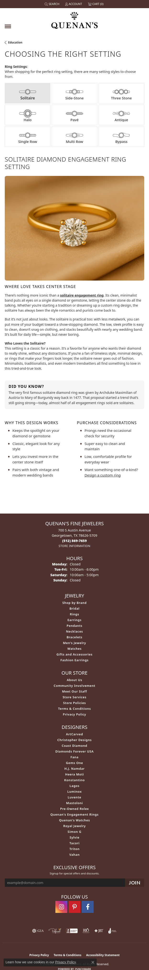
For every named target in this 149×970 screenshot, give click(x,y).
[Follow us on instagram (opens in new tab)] (61, 907)
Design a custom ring (103, 475)
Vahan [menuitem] (74, 854)
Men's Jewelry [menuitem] (74, 643)
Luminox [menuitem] (74, 791)
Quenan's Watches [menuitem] (74, 820)
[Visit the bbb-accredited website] (72, 930)
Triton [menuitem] (74, 849)
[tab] (27, 93)
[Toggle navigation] (8, 26)
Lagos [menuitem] (74, 786)
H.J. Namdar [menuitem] (74, 768)
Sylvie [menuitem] (74, 837)
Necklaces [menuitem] (74, 631)
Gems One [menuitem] (74, 763)
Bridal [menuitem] (74, 608)
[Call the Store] (74, 540)
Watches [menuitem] (74, 648)
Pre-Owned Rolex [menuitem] (74, 809)
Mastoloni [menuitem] (74, 803)
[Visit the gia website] (38, 930)
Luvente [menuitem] (74, 797)
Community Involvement (74, 685)
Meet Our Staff (74, 691)
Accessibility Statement (103, 955)
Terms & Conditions (74, 708)
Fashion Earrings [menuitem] (74, 660)
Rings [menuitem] (74, 614)
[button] (52, 4)
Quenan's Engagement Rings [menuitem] (74, 814)
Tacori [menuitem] (74, 843)
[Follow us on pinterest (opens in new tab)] (74, 907)
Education (15, 42)
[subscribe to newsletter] (134, 882)
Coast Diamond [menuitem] (74, 745)
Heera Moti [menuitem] (74, 774)
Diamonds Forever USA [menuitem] (74, 751)
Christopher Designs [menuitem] (74, 740)
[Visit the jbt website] (98, 930)
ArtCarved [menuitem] (74, 734)
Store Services (74, 697)
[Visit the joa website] (112, 930)
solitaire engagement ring (81, 295)
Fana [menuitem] (74, 757)
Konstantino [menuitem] (74, 780)
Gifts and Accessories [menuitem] (75, 654)
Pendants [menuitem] (74, 625)
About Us (74, 680)
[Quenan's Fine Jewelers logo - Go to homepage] (74, 18)
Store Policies (74, 703)
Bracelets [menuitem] (74, 637)
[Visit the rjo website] (86, 930)
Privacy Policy (74, 714)
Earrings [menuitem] (74, 620)
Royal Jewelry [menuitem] (74, 826)
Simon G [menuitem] (74, 831)
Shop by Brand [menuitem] (74, 603)
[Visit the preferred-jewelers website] (54, 930)
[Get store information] (74, 546)
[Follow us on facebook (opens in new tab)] (88, 907)
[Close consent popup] (92, 962)
